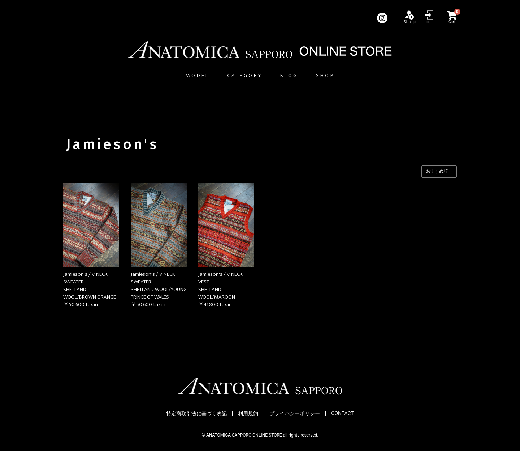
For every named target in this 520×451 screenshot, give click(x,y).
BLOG (302, 75)
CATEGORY (236, 75)
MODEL (167, 75)
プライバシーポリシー (294, 413)
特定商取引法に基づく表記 (196, 413)
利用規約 (248, 413)
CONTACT (342, 413)
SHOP (356, 75)
